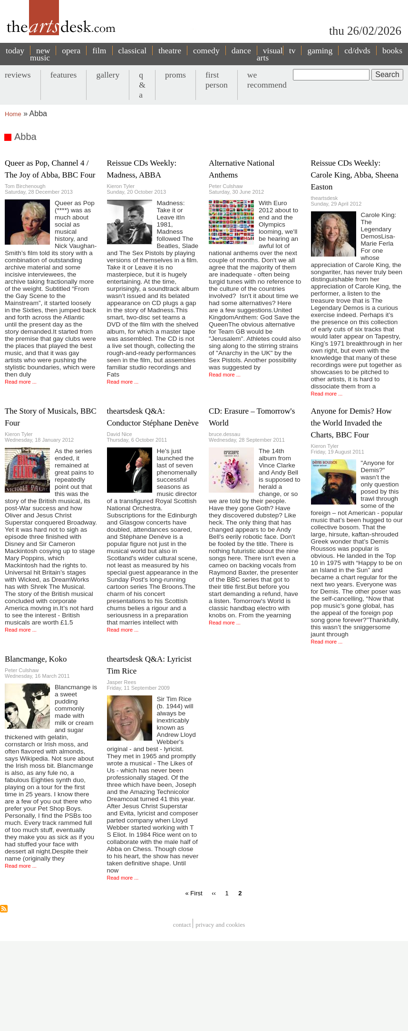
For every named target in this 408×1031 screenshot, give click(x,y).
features (63, 74)
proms (175, 74)
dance (241, 50)
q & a (142, 84)
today (15, 50)
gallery (107, 74)
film (99, 50)
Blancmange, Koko (36, 659)
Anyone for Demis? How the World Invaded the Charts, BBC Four (351, 422)
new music (40, 54)
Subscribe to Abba (4, 908)
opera (71, 50)
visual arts (270, 54)
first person (216, 79)
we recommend (267, 79)
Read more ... (21, 382)
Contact (182, 924)
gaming (319, 50)
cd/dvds (357, 50)
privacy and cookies (220, 924)
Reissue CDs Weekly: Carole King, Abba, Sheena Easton (354, 175)
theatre (169, 50)
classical (132, 50)
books (392, 50)
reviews (18, 74)
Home (13, 114)
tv (292, 50)
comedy (206, 50)
